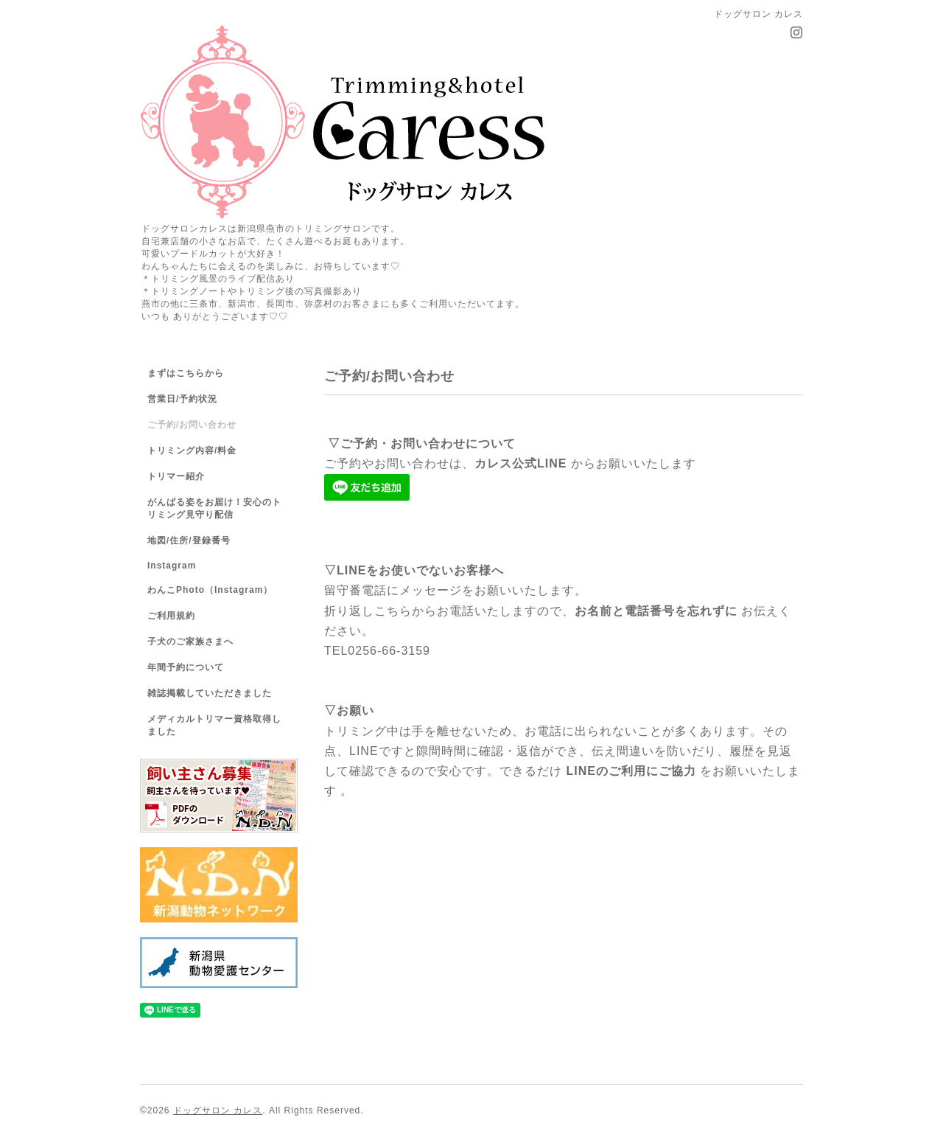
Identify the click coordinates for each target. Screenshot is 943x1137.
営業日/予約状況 (182, 399)
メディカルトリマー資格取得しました (214, 725)
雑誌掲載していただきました (209, 693)
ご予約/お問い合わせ (191, 425)
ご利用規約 (171, 616)
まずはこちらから (185, 373)
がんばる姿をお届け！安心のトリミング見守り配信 (214, 508)
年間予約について (185, 667)
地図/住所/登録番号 (189, 540)
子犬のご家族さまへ (190, 641)
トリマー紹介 (176, 476)
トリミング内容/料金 (191, 450)
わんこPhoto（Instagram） (210, 590)
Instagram (171, 565)
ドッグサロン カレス (217, 1110)
